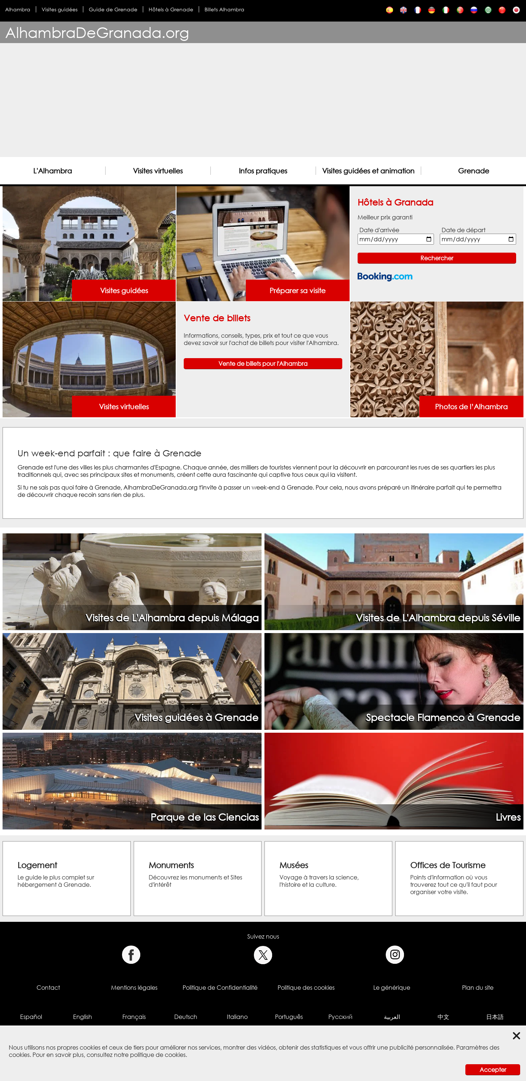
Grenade (473, 170)
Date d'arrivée (379, 230)
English (82, 1016)
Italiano (237, 1016)
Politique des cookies (306, 987)
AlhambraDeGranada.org (97, 32)
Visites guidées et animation (368, 170)
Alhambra (17, 9)
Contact (48, 987)
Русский (340, 1016)
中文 (443, 1016)
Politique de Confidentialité (220, 987)
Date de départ (463, 230)
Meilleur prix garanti (385, 217)
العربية (392, 1016)
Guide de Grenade (113, 9)
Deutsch (185, 1016)
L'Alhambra (52, 170)
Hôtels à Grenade (171, 9)
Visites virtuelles (158, 170)
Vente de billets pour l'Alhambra (263, 363)
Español (31, 1016)
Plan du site (477, 987)
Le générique (391, 987)
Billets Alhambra (224, 9)
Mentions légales (134, 987)
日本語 (495, 1016)
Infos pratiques (263, 170)
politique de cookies (158, 1054)
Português (289, 1016)
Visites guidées (59, 9)
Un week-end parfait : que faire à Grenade (110, 453)
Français (134, 1016)
